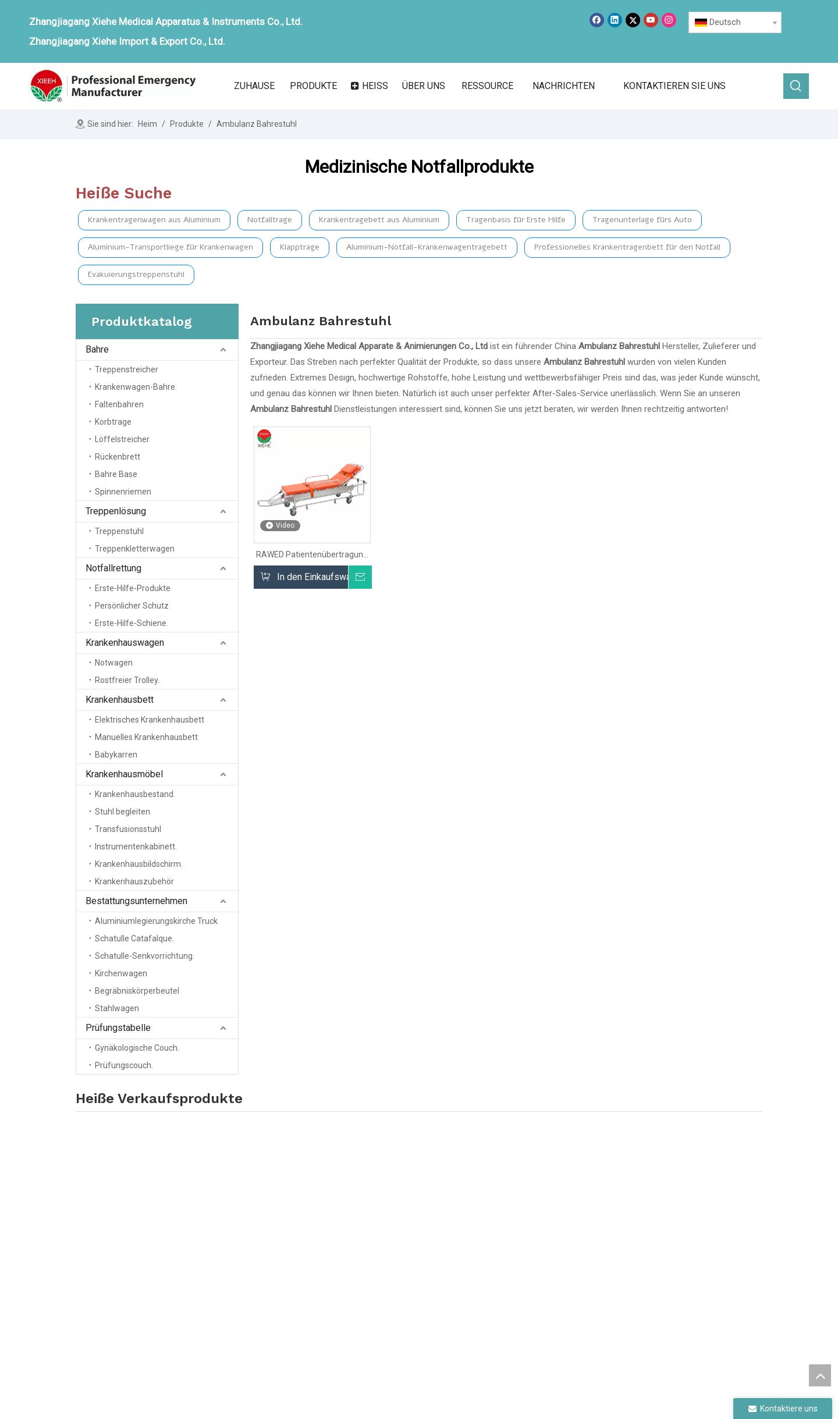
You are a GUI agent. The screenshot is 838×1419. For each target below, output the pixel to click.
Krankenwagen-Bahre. (136, 387)
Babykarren (116, 754)
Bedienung (376, 1280)
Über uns (373, 1231)
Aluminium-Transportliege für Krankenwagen (170, 246)
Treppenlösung (116, 511)
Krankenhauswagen (125, 642)
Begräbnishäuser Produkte (670, 1223)
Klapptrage (299, 246)
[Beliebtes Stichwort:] (796, 86)
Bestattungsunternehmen (136, 900)
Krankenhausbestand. (135, 794)
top (820, 1375)
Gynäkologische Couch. (137, 1047)
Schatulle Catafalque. (134, 938)
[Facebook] (597, 20)
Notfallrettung (113, 568)
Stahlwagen (117, 1008)
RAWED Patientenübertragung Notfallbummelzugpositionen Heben (312, 555)
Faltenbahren (119, 404)
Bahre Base (116, 474)
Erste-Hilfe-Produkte (133, 588)
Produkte (374, 1248)
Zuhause (373, 1215)
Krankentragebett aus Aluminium (379, 219)
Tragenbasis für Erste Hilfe (516, 219)
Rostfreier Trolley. (127, 680)
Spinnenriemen (123, 491)
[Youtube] (651, 20)
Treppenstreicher (126, 369)
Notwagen (114, 662)
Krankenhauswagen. (524, 1264)
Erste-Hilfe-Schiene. (131, 623)
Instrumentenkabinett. (136, 846)
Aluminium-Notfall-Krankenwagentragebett (426, 246)
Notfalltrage (269, 219)
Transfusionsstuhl (128, 829)
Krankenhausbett (120, 699)
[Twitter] (633, 20)
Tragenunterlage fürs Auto (642, 219)
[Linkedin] (615, 20)
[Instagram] (669, 20)
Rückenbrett (117, 456)
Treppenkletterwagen (135, 548)
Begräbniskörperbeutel (137, 990)
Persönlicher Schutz (132, 605)
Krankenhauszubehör (134, 881)
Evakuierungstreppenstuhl (136, 274)
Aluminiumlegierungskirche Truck (156, 921)
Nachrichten (380, 1264)
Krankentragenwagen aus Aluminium (154, 219)
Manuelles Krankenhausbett (146, 737)
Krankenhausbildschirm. (139, 864)
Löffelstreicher (122, 439)
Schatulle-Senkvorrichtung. (144, 956)
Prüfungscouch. (124, 1065)
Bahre (97, 349)
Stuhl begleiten (122, 811)
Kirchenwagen (121, 973)
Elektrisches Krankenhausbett (149, 719)
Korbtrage (113, 421)
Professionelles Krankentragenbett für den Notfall (627, 246)
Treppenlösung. (515, 1231)
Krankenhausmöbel (124, 774)
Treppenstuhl (119, 531)
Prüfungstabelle (118, 1027)
